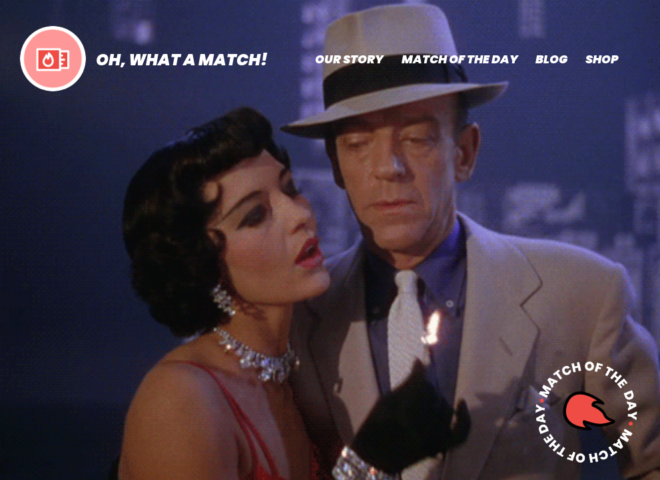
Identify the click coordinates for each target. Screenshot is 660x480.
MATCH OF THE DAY (460, 59)
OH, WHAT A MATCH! (182, 60)
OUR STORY (349, 59)
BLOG (551, 59)
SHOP (601, 59)
